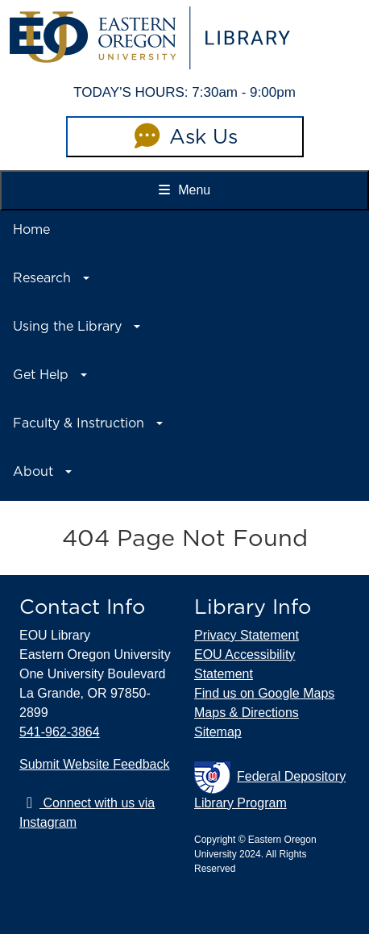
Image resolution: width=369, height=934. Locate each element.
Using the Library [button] (67, 326)
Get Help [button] (40, 374)
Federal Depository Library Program (270, 785)
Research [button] (42, 278)
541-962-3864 (59, 732)
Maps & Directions (246, 712)
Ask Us (184, 136)
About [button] (33, 471)
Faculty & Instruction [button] (78, 423)
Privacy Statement (246, 635)
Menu (184, 190)
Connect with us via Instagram (87, 812)
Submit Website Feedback (94, 764)
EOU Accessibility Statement (244, 664)
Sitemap (218, 732)
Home (31, 229)
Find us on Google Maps (264, 693)
